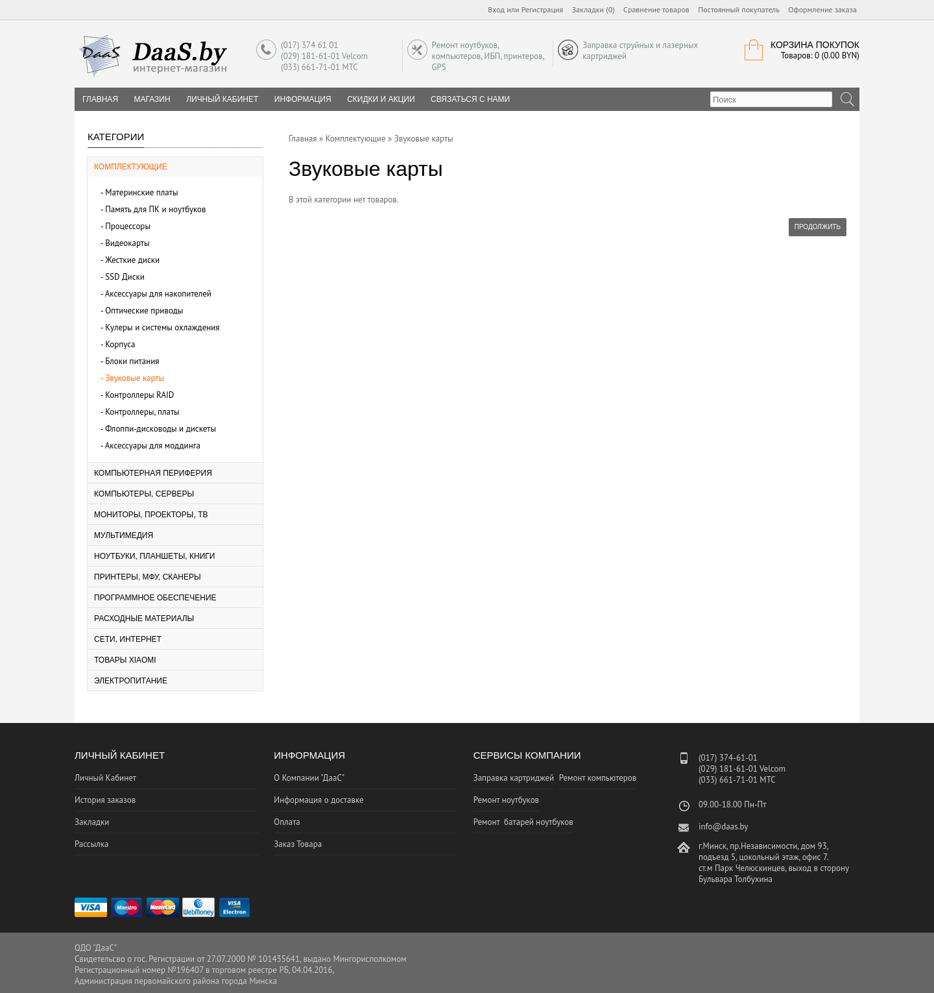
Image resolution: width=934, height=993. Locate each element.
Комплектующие (130, 166)
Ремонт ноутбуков (506, 799)
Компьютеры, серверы (144, 493)
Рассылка (91, 844)
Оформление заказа (822, 9)
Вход (496, 9)
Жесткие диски (132, 259)
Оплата (287, 822)
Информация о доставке (318, 799)
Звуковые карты (134, 378)
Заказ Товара (298, 844)
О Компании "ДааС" (309, 777)
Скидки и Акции (380, 99)
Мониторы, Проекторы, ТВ (151, 514)
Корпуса (120, 344)
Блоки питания (132, 361)
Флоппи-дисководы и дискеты (160, 428)
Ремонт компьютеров (598, 777)
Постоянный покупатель (739, 9)
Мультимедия (123, 535)
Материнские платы (141, 192)
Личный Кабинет (222, 99)
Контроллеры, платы (142, 411)
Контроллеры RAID (139, 394)
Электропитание (130, 680)
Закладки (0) (593, 9)
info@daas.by (723, 826)
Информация (302, 99)
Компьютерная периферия (153, 473)
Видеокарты (127, 243)
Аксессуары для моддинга (152, 445)
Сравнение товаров (656, 9)
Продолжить (818, 226)
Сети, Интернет (128, 639)
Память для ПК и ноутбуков (155, 209)
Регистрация (542, 9)
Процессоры (127, 226)
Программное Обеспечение (155, 597)
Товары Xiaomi (125, 660)
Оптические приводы (144, 310)
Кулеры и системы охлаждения (162, 327)
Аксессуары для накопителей (158, 293)
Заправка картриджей (514, 777)
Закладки (92, 822)
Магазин (152, 99)
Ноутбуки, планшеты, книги (154, 556)
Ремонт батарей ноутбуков (523, 822)
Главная (303, 138)
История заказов (105, 799)
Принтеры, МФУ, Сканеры (147, 577)
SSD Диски (125, 276)
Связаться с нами (470, 99)
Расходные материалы (144, 618)
